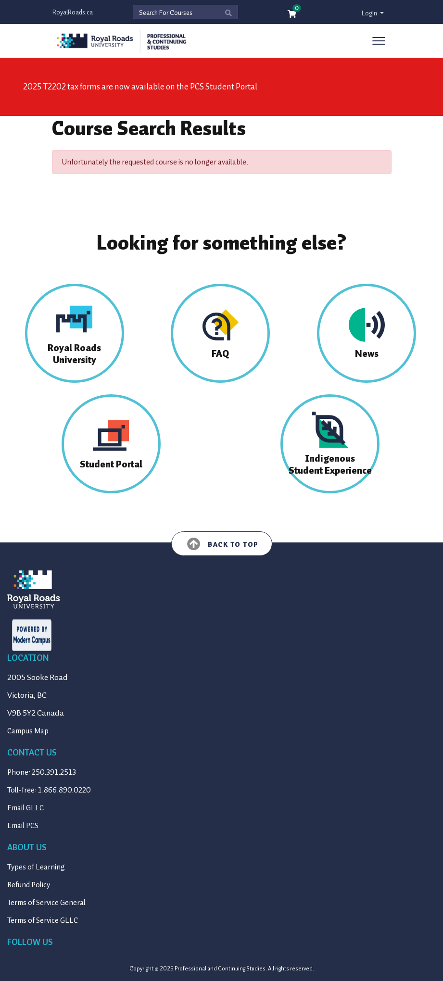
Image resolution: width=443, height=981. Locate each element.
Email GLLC (25, 808)
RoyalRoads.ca (72, 12)
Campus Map (28, 731)
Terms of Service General (46, 902)
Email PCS (22, 825)
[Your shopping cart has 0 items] (292, 15)
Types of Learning (36, 867)
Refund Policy (28, 885)
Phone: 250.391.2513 (41, 772)
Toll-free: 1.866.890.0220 (49, 790)
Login (370, 13)
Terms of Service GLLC (42, 920)
